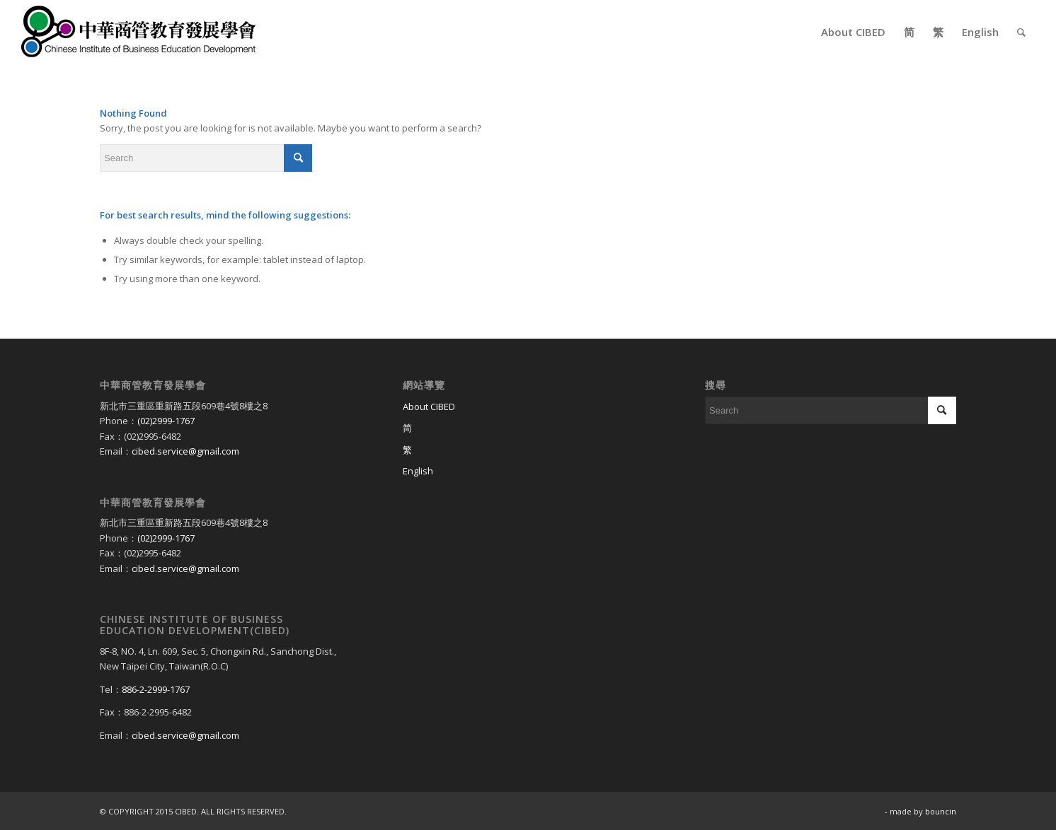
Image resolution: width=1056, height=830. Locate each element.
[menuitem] (853, 32)
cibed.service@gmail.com (185, 451)
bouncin (940, 811)
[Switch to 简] (528, 428)
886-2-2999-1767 (156, 689)
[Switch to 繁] (528, 450)
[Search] (1021, 32)
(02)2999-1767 (166, 420)
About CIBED (429, 406)
